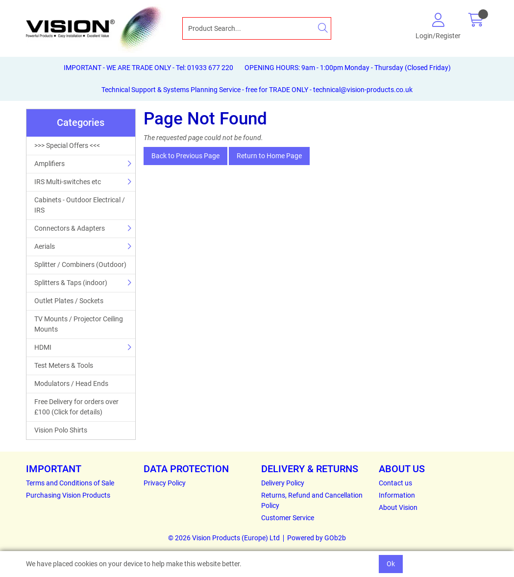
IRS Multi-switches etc (67, 182)
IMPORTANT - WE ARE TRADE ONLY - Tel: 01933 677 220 (148, 68)
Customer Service (287, 518)
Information (397, 495)
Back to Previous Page (185, 156)
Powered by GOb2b (316, 538)
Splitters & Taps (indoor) (70, 283)
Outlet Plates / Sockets (68, 301)
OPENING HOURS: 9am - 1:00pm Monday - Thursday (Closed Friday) (348, 68)
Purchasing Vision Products (68, 495)
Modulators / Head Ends (71, 383)
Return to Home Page (269, 156)
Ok (391, 564)
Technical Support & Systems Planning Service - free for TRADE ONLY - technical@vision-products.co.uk (257, 90)
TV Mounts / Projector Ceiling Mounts (78, 324)
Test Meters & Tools (63, 365)
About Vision (398, 507)
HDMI (42, 347)
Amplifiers (49, 164)
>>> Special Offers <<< (67, 145)
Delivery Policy (282, 483)
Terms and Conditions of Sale (70, 483)
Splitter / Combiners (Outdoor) (80, 264)
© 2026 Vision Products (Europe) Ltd (224, 538)
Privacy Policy (165, 483)
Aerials (44, 246)
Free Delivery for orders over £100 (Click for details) (76, 407)
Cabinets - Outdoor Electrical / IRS (79, 205)
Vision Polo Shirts (60, 430)
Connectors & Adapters (69, 228)
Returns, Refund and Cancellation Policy (312, 500)
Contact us (395, 483)
